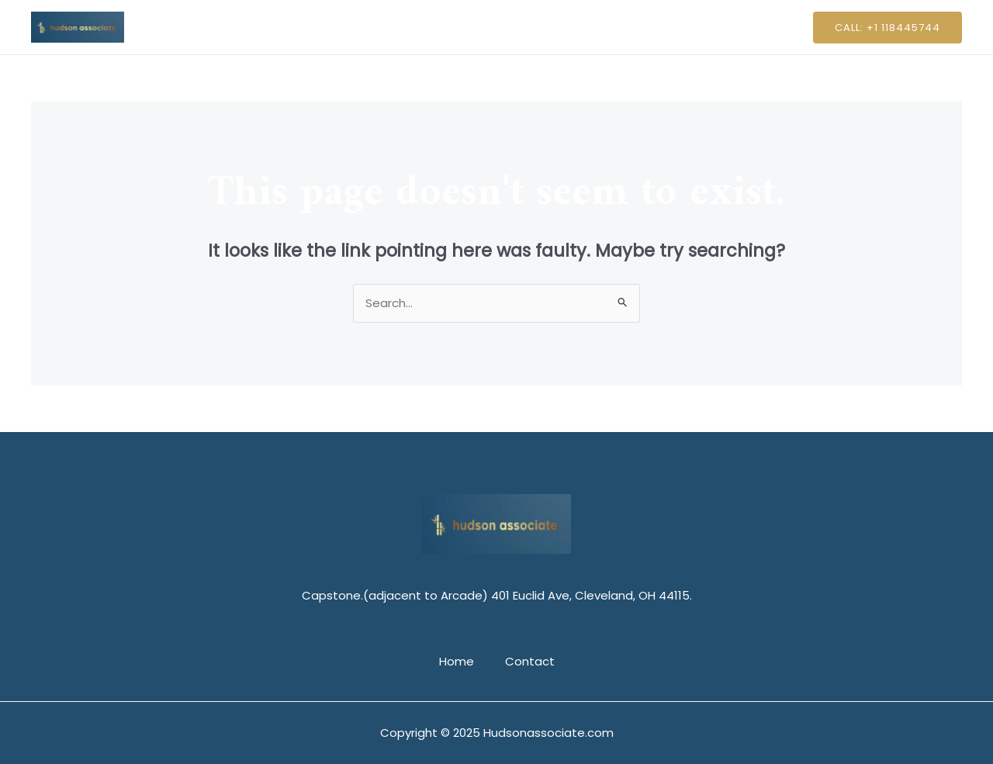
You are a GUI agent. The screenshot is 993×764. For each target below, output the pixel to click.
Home (460, 27)
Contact (526, 27)
